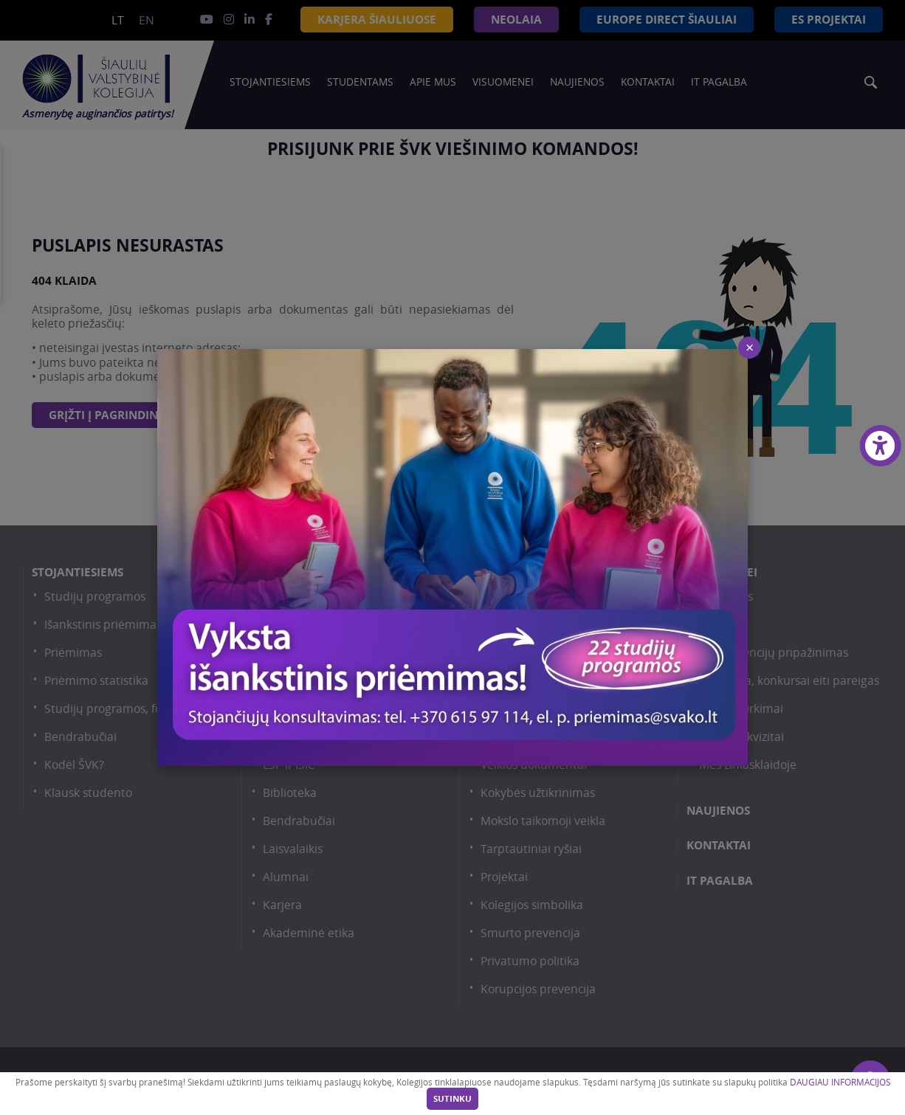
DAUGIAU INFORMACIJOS (840, 1082)
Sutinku (452, 1099)
